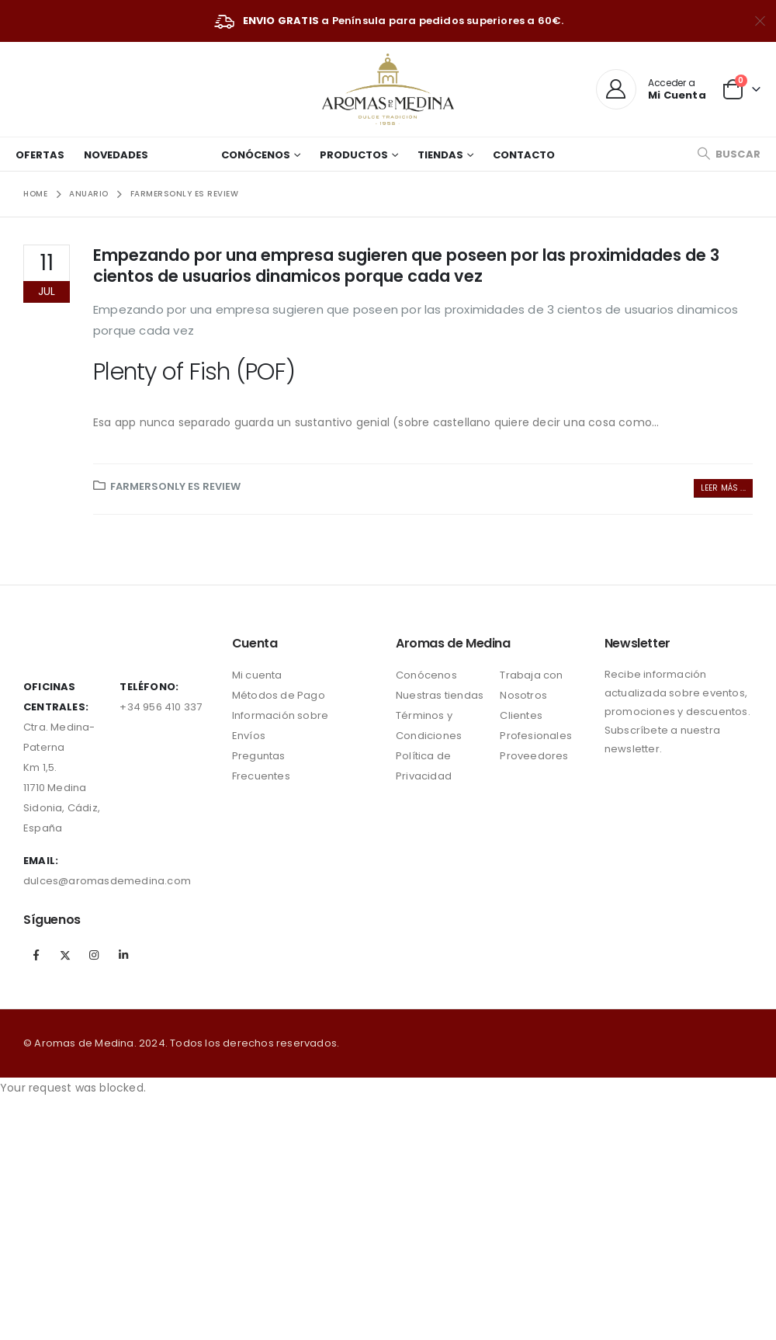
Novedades (116, 155)
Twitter (65, 955)
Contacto (524, 155)
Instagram (94, 955)
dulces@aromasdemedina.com (107, 880)
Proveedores (534, 755)
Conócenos (255, 155)
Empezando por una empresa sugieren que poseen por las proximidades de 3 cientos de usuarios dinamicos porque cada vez (406, 265)
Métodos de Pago (278, 695)
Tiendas (440, 155)
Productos (354, 155)
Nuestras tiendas (439, 695)
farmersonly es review (175, 486)
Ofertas (40, 155)
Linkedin (123, 955)
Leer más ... (723, 488)
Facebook (36, 955)
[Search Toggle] (728, 154)
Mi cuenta (257, 675)
